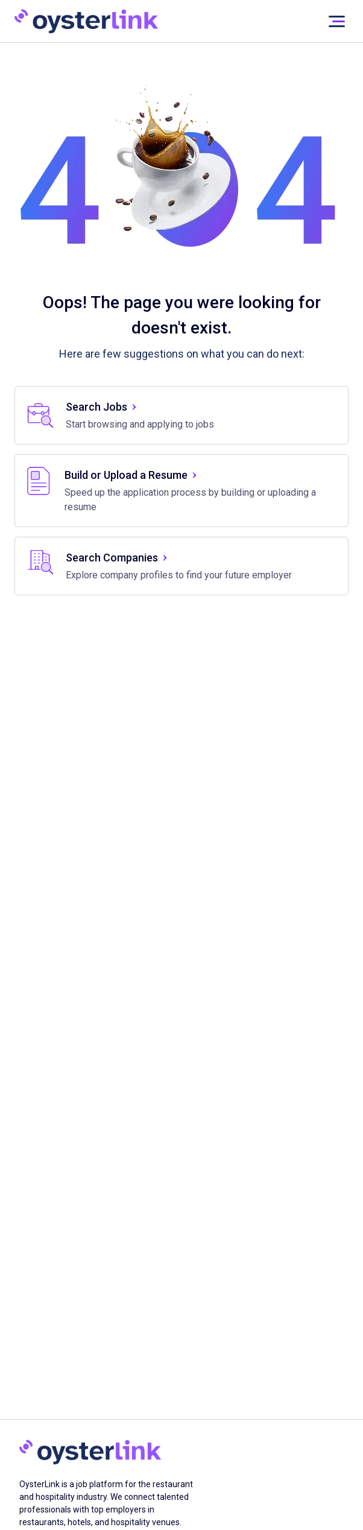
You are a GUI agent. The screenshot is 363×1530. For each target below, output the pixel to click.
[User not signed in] (336, 21)
